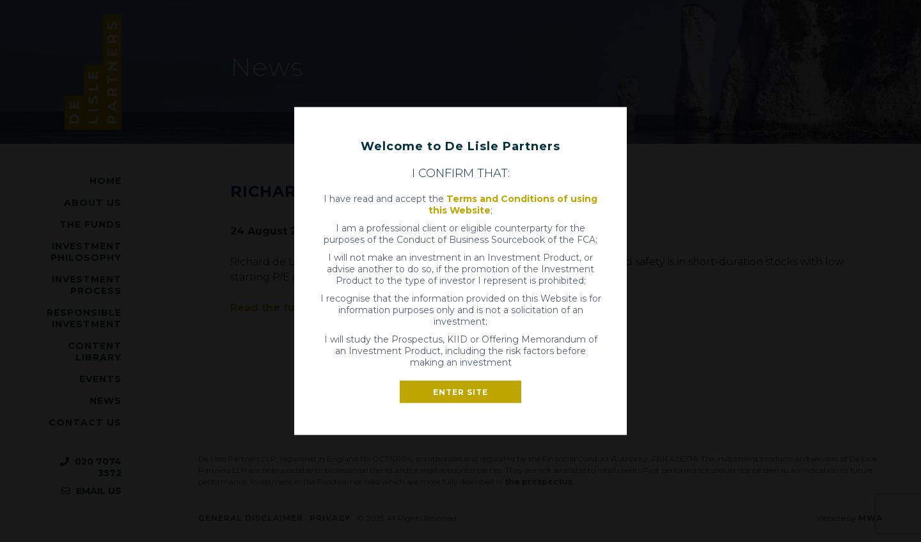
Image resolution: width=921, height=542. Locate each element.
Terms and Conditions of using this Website (513, 204)
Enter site (460, 392)
